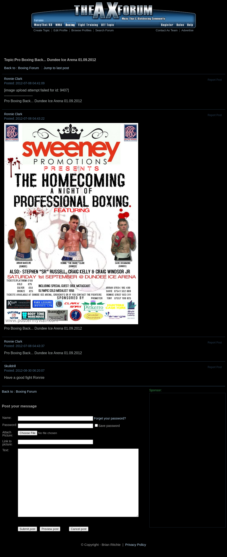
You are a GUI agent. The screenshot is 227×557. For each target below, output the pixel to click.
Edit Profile (61, 30)
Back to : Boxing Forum (21, 68)
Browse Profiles (81, 30)
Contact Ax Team (167, 30)
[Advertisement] (113, 46)
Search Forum (104, 30)
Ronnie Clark (13, 78)
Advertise (187, 30)
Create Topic (41, 30)
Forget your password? (110, 417)
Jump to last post (56, 68)
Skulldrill (10, 366)
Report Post (215, 79)
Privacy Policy (135, 545)
